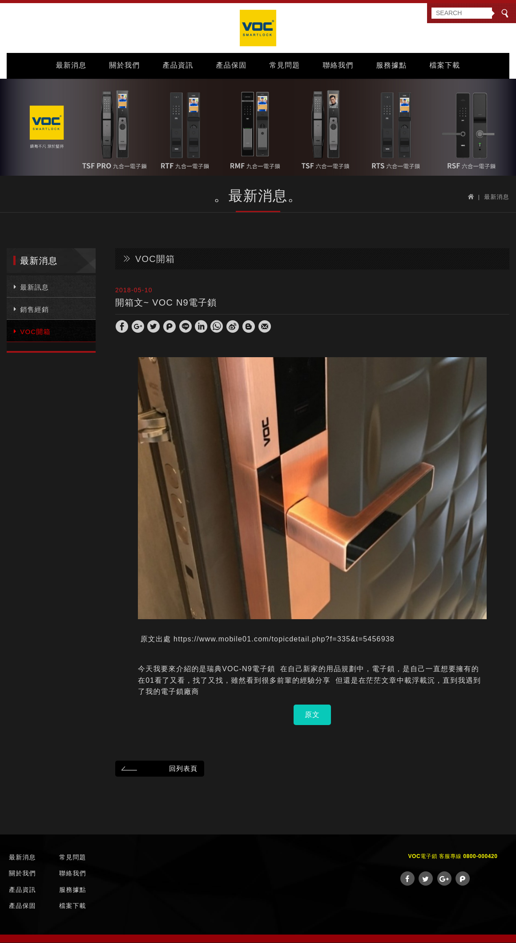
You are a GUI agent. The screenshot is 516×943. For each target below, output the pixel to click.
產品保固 (231, 65)
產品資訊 (178, 65)
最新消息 (71, 65)
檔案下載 (445, 65)
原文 (312, 714)
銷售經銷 (30, 308)
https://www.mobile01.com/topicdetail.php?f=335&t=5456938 (284, 639)
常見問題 (285, 65)
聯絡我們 (338, 65)
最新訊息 (30, 286)
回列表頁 (158, 768)
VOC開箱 (31, 330)
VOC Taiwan (258, 28)
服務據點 (391, 65)
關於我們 (124, 65)
